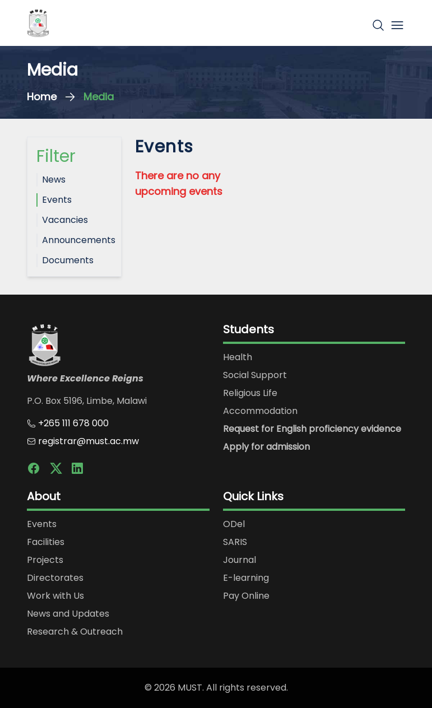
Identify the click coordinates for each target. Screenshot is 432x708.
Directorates (55, 577)
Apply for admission (266, 446)
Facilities (45, 541)
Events (57, 199)
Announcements (77, 240)
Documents (68, 260)
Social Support (255, 375)
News (54, 179)
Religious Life (250, 392)
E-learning (246, 577)
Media (98, 97)
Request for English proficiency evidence (312, 428)
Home (42, 97)
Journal (239, 559)
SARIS (235, 541)
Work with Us (55, 595)
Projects (45, 559)
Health (237, 357)
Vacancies (65, 219)
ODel (234, 524)
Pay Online (246, 595)
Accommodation (260, 410)
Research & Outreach (75, 631)
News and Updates (68, 613)
